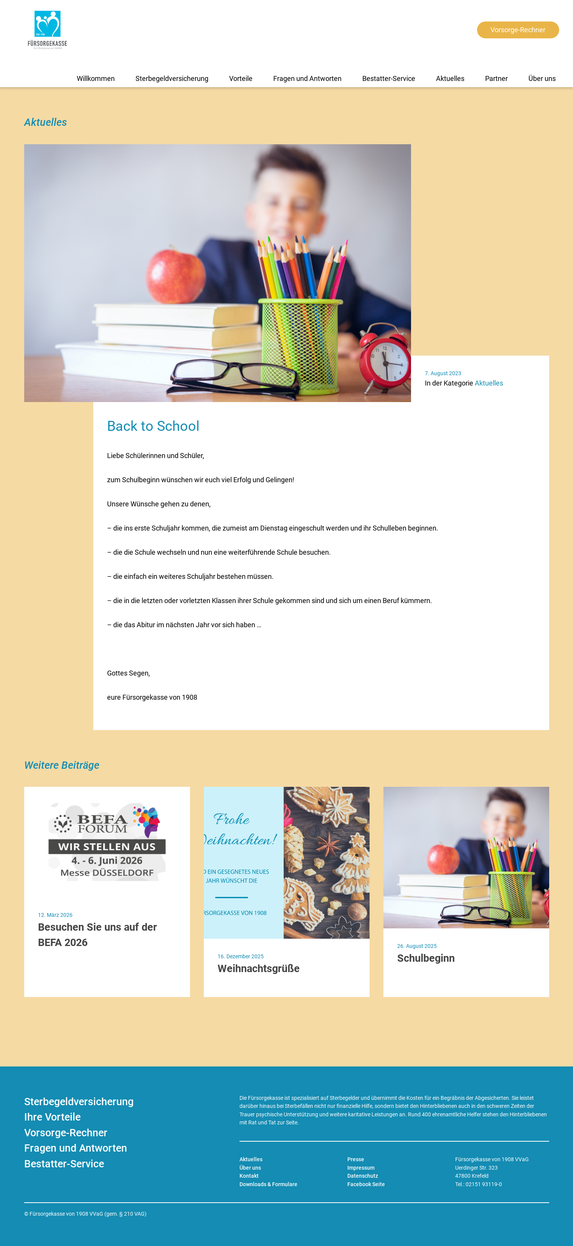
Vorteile (241, 78)
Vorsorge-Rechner (517, 30)
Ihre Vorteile (52, 1117)
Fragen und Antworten (307, 78)
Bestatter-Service (388, 78)
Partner (496, 78)
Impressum (361, 1168)
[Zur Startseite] (47, 30)
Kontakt (249, 1176)
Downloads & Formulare (268, 1184)
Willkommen (96, 78)
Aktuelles (450, 78)
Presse (355, 1159)
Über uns (542, 78)
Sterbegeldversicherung (171, 78)
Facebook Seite (366, 1184)
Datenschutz (362, 1176)
